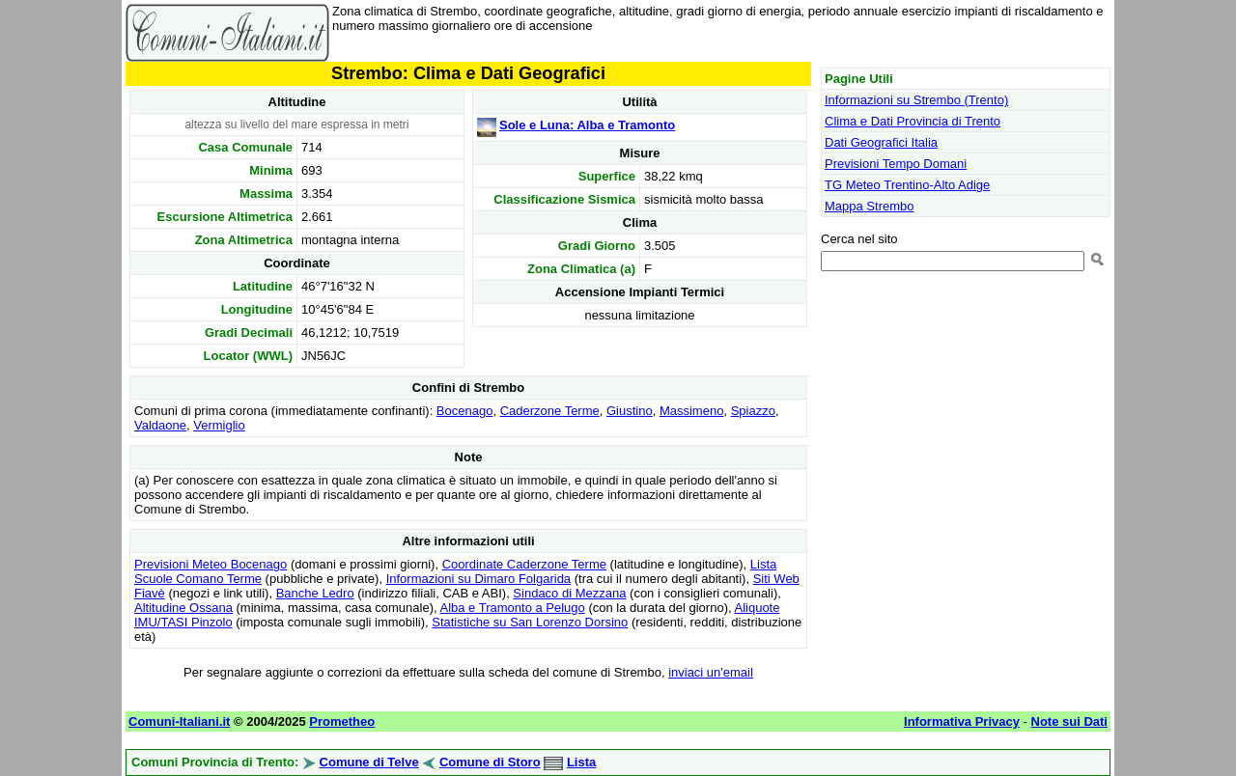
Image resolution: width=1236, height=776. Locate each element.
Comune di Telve (369, 762)
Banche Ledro (315, 593)
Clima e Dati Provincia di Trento (912, 121)
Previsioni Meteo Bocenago (210, 564)
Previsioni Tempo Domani (896, 163)
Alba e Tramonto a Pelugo (511, 607)
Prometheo (342, 721)
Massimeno (691, 410)
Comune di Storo (490, 762)
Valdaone (160, 425)
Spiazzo (753, 410)
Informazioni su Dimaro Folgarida (478, 578)
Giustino (629, 410)
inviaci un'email (710, 672)
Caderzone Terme (550, 410)
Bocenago (464, 410)
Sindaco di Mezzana (569, 593)
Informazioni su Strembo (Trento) (916, 100)
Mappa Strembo (869, 206)
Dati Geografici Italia (881, 142)
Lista (581, 762)
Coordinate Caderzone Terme (524, 564)
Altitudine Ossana (183, 607)
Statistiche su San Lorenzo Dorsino (530, 622)
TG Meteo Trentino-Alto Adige (907, 185)
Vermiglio (218, 425)
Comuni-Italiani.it (179, 721)
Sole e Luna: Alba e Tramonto (587, 125)
